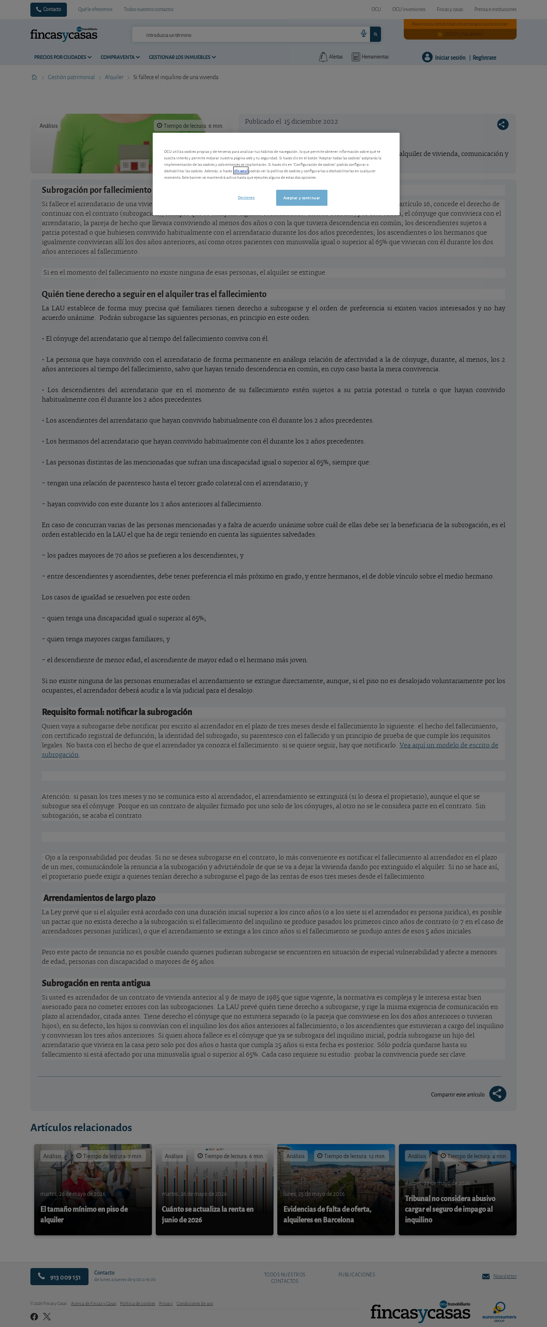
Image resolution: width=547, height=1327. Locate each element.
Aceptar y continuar (301, 197)
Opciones (246, 197)
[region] (276, 174)
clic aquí (241, 170)
